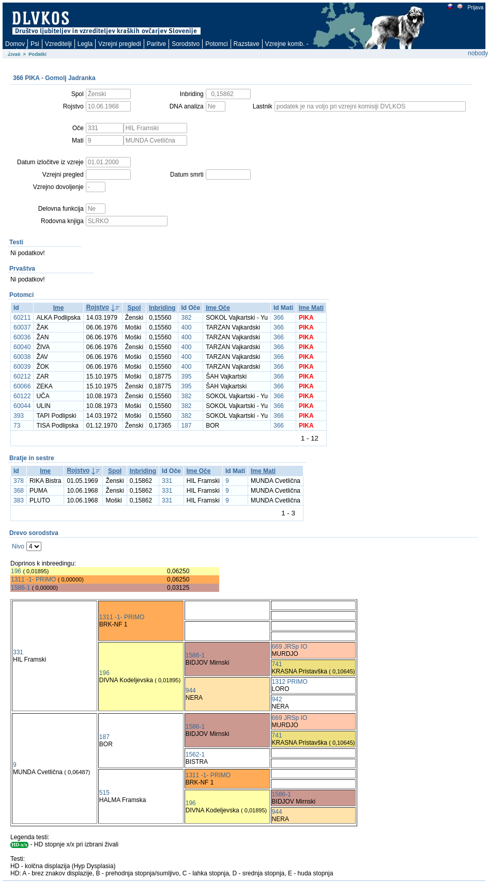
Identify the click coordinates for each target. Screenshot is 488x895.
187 (186, 425)
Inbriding (162, 307)
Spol (134, 307)
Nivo (18, 546)
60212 (21, 376)
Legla (85, 44)
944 (191, 690)
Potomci (216, 44)
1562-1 (195, 754)
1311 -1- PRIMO (33, 579)
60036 (21, 337)
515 (104, 792)
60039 (21, 366)
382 (186, 317)
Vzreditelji (58, 44)
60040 (21, 347)
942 (277, 699)
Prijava (475, 7)
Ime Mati (311, 307)
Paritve (156, 44)
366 (278, 317)
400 (186, 327)
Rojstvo (97, 307)
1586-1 (20, 587)
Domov (15, 44)
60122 (21, 396)
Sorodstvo (186, 44)
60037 (21, 327)
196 (16, 571)
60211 (21, 317)
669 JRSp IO (290, 646)
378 (18, 480)
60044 (21, 406)
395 (186, 376)
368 (18, 490)
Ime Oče (218, 307)
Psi (34, 44)
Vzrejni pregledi (119, 44)
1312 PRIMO (290, 681)
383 (18, 500)
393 (18, 415)
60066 (21, 386)
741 (277, 664)
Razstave (247, 44)
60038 (21, 356)
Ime (58, 307)
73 (16, 425)
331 (167, 480)
